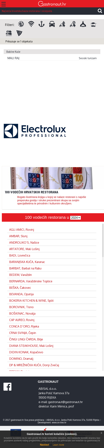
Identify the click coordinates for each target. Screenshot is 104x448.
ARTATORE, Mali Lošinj (24, 249)
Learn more (58, 445)
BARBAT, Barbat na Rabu (25, 268)
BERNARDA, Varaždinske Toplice (30, 281)
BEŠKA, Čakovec (20, 288)
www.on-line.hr (59, 422)
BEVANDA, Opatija (21, 294)
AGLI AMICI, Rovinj (21, 229)
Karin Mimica (58, 406)
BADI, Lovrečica (19, 255)
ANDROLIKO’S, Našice (24, 242)
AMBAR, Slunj (18, 236)
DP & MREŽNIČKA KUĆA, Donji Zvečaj (34, 365)
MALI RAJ (13, 58)
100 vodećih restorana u (47, 217)
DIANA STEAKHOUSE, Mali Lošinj (31, 346)
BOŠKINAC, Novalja (22, 313)
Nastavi (44, 444)
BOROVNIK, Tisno (21, 307)
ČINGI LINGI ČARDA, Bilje (26, 339)
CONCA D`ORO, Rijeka (24, 326)
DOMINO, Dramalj (21, 358)
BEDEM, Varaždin (20, 275)
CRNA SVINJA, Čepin (22, 333)
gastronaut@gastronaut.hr (65, 402)
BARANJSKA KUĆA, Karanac (27, 262)
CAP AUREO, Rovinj (21, 320)
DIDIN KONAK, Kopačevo (26, 352)
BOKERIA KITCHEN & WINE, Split (31, 300)
